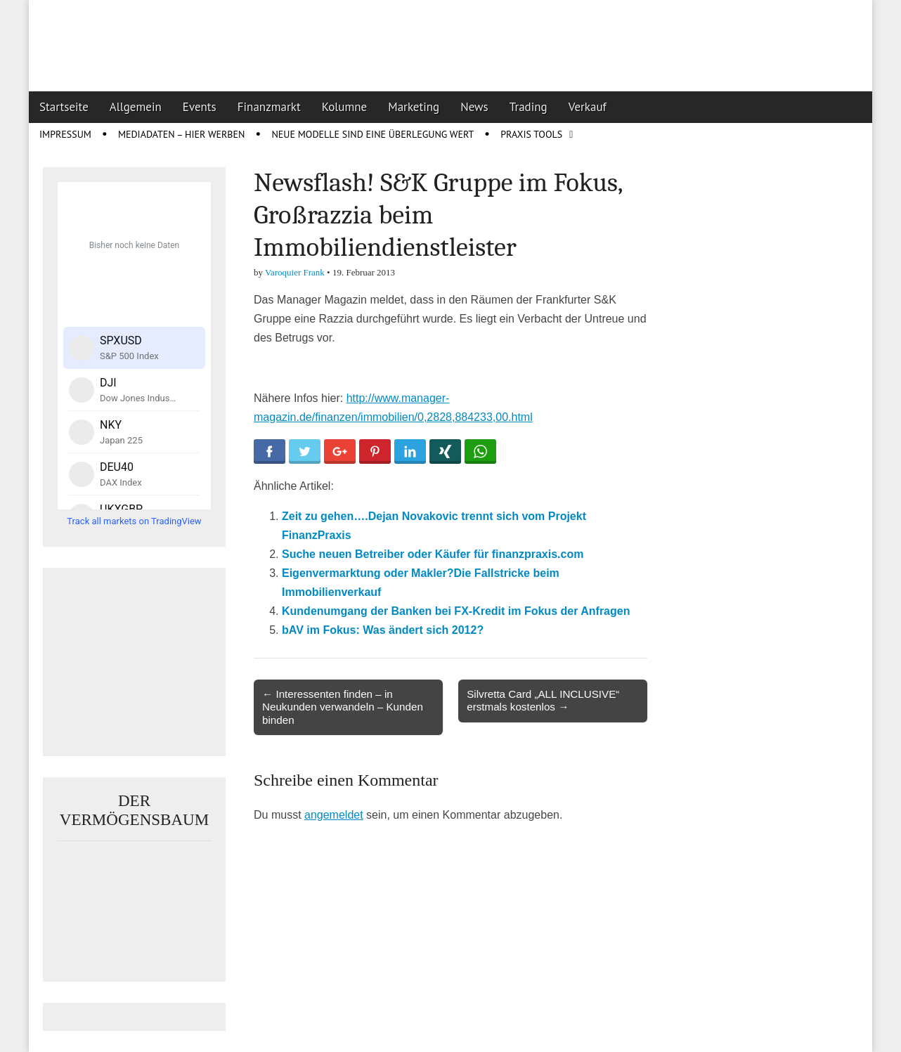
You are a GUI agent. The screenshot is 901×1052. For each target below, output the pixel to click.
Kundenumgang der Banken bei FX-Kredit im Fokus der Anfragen (456, 611)
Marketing (413, 107)
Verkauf (588, 107)
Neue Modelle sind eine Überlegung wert (372, 134)
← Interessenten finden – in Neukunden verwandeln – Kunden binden (342, 706)
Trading (528, 107)
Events (199, 107)
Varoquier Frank (295, 272)
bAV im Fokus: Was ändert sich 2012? (383, 630)
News (474, 107)
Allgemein (136, 107)
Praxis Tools (531, 134)
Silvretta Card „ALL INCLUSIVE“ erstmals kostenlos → (543, 700)
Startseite (64, 107)
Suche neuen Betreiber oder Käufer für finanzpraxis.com (432, 554)
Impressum (65, 134)
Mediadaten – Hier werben (181, 134)
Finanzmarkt (269, 107)
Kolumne (345, 107)
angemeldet (333, 815)
